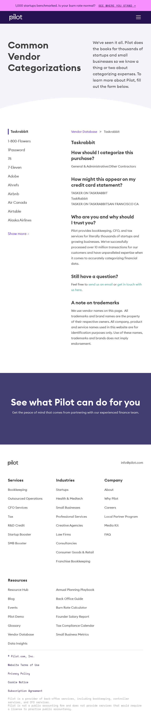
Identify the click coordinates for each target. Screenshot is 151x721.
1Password (16, 150)
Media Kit (111, 525)
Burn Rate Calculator (71, 607)
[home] (21, 17)
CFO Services (18, 507)
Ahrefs (13, 185)
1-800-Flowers (19, 141)
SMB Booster (17, 543)
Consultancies (66, 543)
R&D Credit (16, 525)
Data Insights (17, 643)
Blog (11, 599)
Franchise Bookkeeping (73, 561)
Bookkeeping (17, 490)
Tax (10, 516)
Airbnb (13, 194)
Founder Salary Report (72, 616)
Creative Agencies (69, 525)
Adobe (13, 176)
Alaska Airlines (19, 220)
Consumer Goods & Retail (75, 552)
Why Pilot (111, 498)
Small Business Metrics (72, 634)
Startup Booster (19, 534)
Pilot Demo (16, 616)
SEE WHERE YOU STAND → (117, 6)
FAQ (107, 534)
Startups (62, 490)
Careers (110, 507)
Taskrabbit (19, 131)
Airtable (14, 211)
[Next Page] (32, 234)
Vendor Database (84, 132)
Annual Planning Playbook (75, 590)
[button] (138, 17)
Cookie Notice (18, 682)
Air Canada (17, 202)
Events (12, 607)
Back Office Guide (69, 599)
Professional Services (71, 516)
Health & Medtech (69, 498)
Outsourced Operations (25, 498)
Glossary (14, 625)
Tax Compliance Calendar (75, 625)
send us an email (100, 284)
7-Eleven (15, 167)
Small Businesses (68, 507)
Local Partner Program (121, 516)
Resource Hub (18, 590)
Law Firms (63, 534)
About (108, 490)
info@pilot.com (132, 463)
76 (9, 158)
